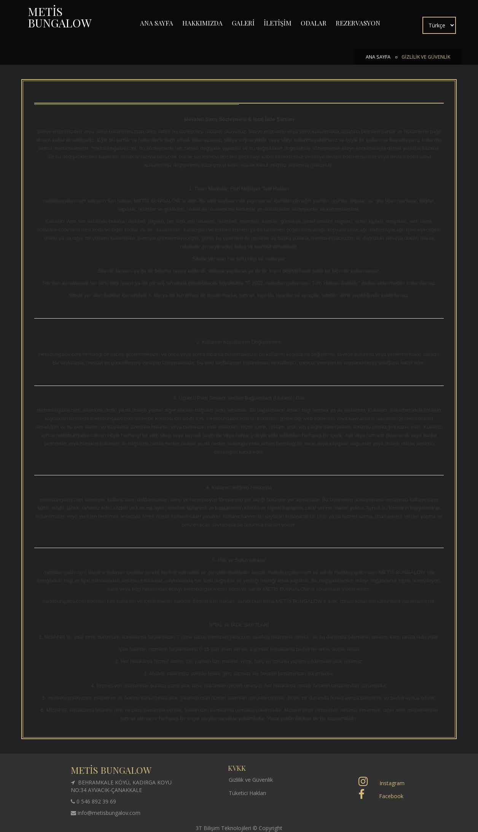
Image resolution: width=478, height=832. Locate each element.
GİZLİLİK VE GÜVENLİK (426, 57)
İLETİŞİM (278, 23)
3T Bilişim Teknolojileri (224, 828)
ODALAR (314, 23)
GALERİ (243, 23)
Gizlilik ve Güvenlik (251, 779)
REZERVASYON (358, 23)
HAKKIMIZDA (202, 23)
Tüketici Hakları (247, 793)
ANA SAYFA (156, 23)
